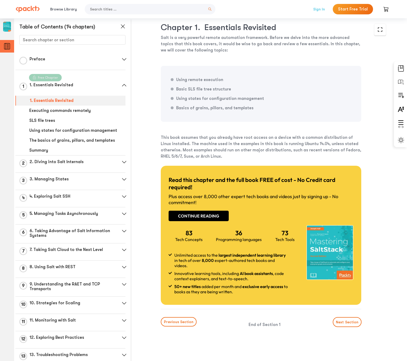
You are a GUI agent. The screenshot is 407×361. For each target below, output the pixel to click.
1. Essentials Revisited (51, 100)
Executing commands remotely (60, 110)
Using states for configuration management (73, 130)
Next (347, 322)
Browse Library (63, 9)
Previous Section (178, 322)
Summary (38, 150)
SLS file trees (42, 120)
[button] (124, 59)
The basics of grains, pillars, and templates (72, 140)
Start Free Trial (353, 9)
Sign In (319, 9)
